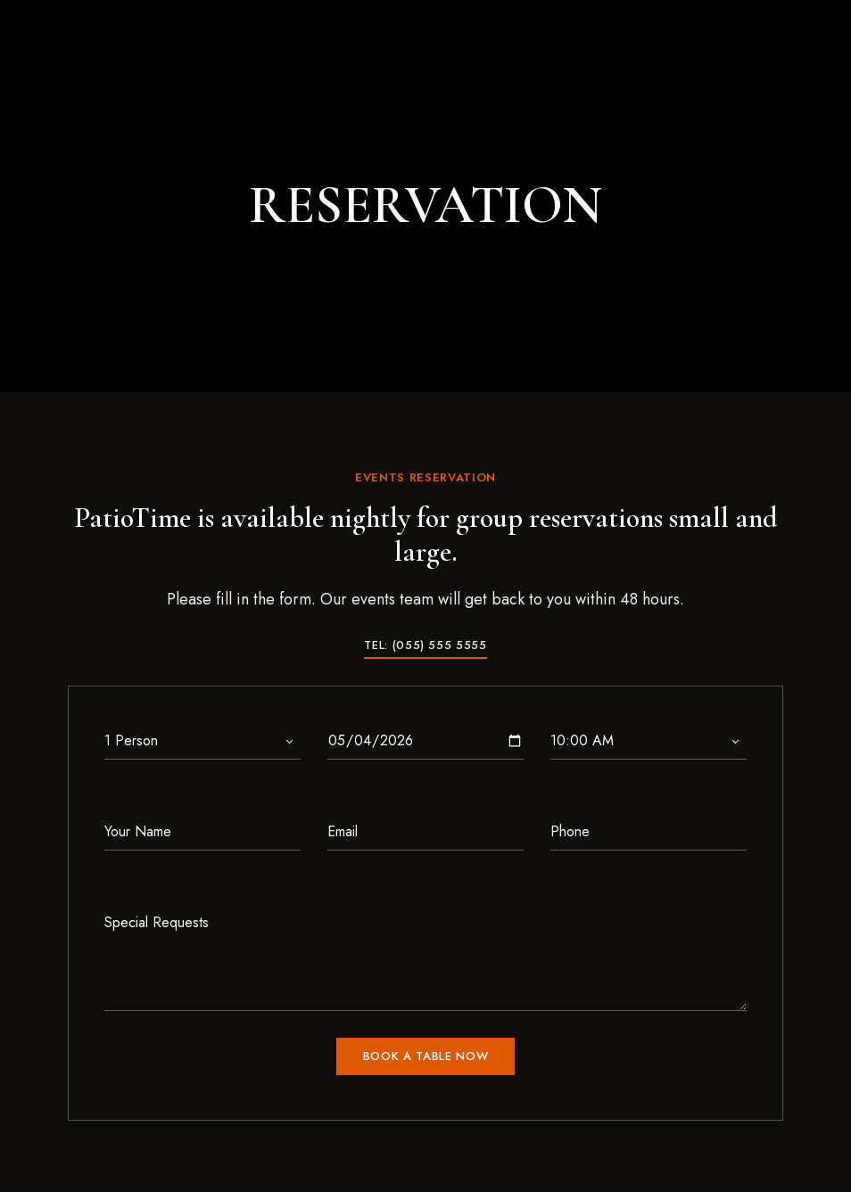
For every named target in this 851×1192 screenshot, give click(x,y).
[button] (425, 645)
